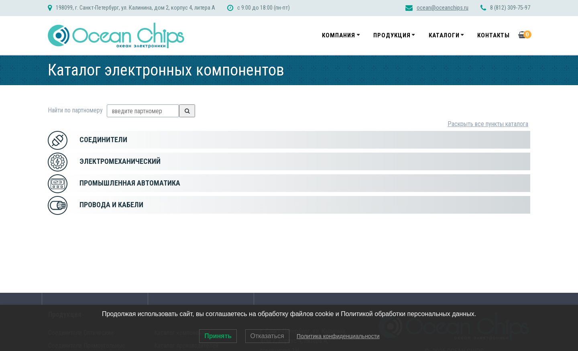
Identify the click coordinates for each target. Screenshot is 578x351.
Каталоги (444, 35)
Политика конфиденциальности (338, 336)
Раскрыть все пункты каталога (488, 124)
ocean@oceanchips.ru (442, 7)
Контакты (493, 35)
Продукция (392, 35)
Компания (338, 35)
